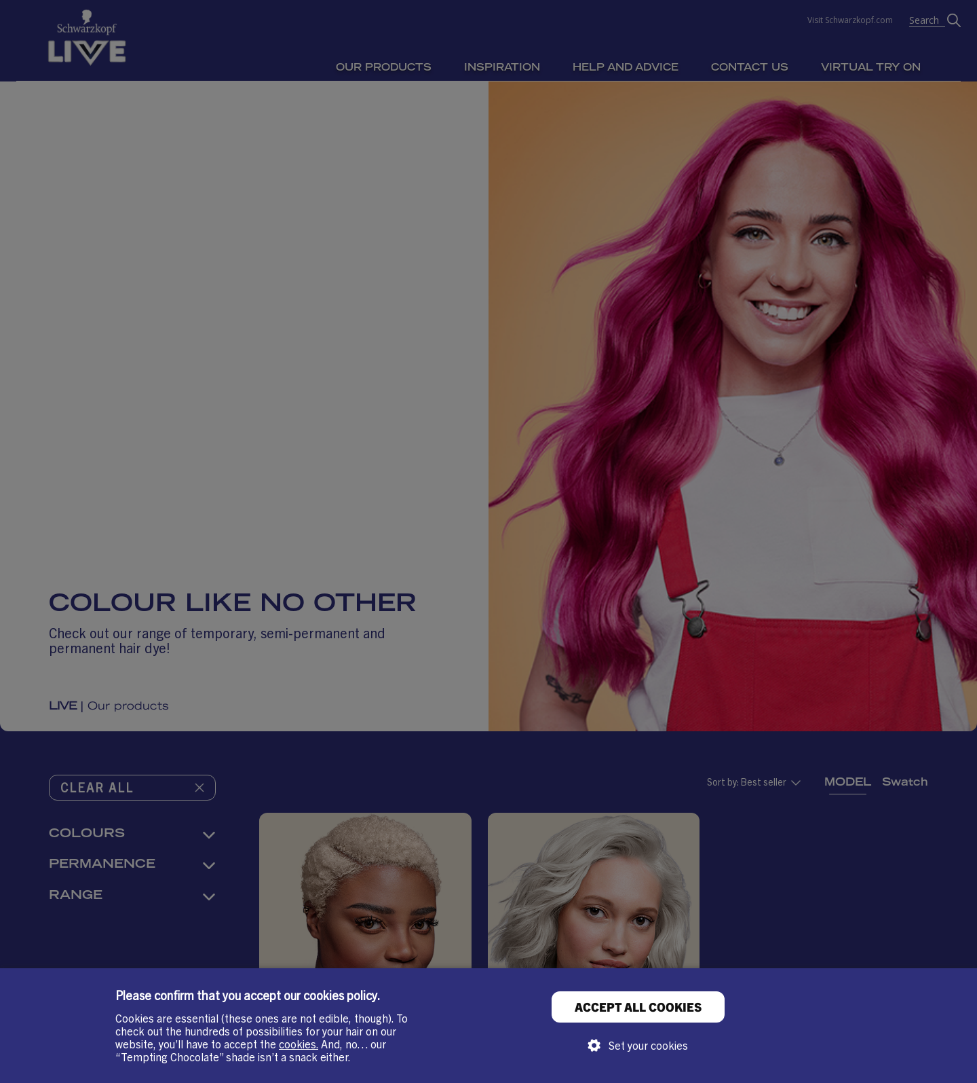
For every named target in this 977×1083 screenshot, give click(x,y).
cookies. (298, 1043)
